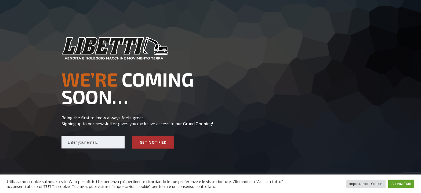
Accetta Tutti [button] (401, 183)
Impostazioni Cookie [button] (365, 183)
